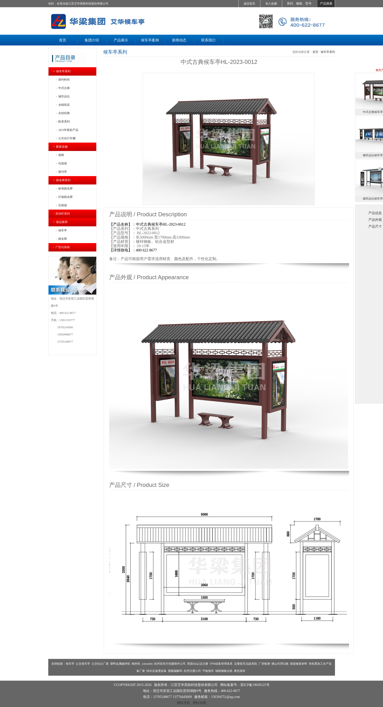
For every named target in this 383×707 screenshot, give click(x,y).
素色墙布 (239, 671)
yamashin (147, 663)
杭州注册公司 (192, 671)
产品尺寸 (375, 226)
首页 (315, 52)
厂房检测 (264, 663)
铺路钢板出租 (223, 671)
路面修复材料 (298, 663)
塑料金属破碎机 (120, 663)
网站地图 (199, 703)
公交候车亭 (83, 663)
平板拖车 (208, 671)
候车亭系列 (328, 52)
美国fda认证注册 (197, 663)
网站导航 (183, 703)
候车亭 (70, 663)
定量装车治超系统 (245, 663)
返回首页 (249, 3)
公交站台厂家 (100, 663)
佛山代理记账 (280, 663)
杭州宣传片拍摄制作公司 (170, 663)
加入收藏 (271, 3)
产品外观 (375, 220)
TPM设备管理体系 (221, 663)
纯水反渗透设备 (156, 671)
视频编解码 (175, 671)
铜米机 (136, 663)
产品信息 (375, 213)
